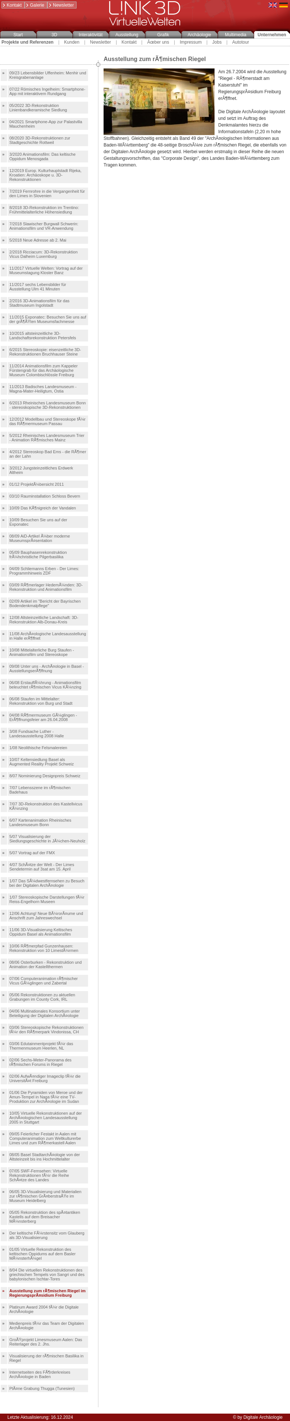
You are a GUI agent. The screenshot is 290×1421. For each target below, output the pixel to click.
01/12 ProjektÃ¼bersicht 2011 (36, 484)
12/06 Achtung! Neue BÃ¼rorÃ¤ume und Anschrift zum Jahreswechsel (46, 915)
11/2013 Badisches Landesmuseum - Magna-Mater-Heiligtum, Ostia (43, 388)
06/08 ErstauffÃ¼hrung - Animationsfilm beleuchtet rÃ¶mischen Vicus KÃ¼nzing (45, 684)
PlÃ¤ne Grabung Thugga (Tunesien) (42, 1388)
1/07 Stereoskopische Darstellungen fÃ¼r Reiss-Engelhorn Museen (46, 899)
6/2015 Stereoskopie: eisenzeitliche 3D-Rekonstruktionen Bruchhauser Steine (45, 351)
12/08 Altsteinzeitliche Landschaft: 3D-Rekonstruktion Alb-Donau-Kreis (43, 619)
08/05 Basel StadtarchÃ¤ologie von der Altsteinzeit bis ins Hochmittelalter (44, 1156)
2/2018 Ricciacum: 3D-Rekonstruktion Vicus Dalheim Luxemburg (43, 254)
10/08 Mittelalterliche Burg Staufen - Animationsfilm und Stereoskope (41, 652)
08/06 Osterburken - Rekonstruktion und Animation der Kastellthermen (45, 964)
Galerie (34, 5)
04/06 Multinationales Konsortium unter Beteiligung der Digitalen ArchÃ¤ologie (44, 1013)
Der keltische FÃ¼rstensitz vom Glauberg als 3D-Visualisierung (46, 1235)
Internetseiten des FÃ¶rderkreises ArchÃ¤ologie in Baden (39, 1374)
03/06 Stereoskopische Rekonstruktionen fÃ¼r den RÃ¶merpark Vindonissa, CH (46, 1029)
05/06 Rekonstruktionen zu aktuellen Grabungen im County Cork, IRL (42, 997)
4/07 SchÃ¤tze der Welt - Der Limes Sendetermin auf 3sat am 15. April (41, 866)
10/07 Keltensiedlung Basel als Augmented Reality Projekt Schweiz (41, 761)
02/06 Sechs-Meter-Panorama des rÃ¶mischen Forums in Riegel (40, 1062)
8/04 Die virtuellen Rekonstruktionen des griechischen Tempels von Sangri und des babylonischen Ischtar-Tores (46, 1274)
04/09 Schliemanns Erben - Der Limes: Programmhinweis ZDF (44, 570)
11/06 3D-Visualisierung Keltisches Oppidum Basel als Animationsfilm (40, 931)
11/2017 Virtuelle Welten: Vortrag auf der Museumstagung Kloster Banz (45, 270)
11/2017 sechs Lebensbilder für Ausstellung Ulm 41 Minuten (37, 286)
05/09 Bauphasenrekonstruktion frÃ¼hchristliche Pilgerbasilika (38, 554)
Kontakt (12, 5)
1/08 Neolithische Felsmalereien (38, 747)
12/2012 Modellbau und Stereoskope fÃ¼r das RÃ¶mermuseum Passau (47, 421)
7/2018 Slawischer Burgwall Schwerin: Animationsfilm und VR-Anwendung (43, 226)
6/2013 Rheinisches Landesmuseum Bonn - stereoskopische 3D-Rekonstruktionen (47, 405)
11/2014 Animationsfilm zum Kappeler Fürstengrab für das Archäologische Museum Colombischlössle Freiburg (43, 370)
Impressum (191, 42)
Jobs (217, 42)
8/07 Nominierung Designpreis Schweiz (44, 776)
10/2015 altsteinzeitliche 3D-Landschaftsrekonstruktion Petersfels (42, 335)
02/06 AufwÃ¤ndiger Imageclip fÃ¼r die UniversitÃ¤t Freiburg (45, 1078)
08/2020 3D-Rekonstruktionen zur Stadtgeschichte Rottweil (39, 140)
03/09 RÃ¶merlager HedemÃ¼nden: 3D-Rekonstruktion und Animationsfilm (46, 587)
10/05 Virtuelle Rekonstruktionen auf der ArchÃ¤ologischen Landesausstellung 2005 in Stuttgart (45, 1117)
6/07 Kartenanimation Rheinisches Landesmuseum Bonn (40, 822)
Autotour (240, 42)
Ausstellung (126, 34)
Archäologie (199, 34)
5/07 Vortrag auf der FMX (32, 853)
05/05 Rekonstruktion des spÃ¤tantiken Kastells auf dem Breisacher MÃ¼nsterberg (44, 1216)
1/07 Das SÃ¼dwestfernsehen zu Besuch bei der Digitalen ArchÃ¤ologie (46, 883)
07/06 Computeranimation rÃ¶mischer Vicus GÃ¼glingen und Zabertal (43, 980)
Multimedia (235, 34)
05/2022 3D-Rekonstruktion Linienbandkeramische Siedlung (38, 107)
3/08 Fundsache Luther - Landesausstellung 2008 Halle (36, 733)
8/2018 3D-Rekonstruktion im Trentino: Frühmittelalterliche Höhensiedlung (44, 209)
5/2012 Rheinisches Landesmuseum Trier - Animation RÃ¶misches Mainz (46, 437)
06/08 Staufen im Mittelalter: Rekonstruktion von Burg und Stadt (40, 701)
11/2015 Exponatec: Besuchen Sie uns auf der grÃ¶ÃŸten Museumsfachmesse (47, 319)
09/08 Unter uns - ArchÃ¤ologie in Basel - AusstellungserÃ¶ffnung (46, 668)
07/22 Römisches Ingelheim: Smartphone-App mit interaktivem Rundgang (47, 91)
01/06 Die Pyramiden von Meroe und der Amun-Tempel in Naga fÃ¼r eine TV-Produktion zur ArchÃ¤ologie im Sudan (45, 1097)
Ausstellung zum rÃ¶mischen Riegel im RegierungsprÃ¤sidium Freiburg (47, 1293)
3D (54, 34)
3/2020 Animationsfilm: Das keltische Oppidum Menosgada (42, 156)
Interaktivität (91, 34)
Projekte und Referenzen (27, 42)
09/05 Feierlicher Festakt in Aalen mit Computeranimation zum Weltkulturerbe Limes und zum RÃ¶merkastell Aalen (45, 1138)
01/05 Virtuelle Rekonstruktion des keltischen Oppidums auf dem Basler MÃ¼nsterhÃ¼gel (42, 1253)
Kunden (71, 42)
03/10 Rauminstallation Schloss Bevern (44, 496)
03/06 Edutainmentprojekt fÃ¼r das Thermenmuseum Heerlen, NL (41, 1045)
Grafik (163, 34)
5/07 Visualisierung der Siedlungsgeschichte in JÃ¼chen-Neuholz (47, 838)
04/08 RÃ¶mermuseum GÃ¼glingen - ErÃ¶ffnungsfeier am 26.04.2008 (43, 717)
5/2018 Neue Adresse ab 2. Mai (37, 240)
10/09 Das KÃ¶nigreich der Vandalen (42, 508)
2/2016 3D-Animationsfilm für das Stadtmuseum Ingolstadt (39, 303)
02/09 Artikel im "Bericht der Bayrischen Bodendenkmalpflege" (45, 603)
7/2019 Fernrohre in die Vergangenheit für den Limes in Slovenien (47, 193)
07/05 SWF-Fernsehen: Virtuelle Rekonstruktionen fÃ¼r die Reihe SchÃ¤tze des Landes (39, 1175)
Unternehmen (271, 34)
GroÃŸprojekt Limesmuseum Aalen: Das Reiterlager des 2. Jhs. (45, 1341)
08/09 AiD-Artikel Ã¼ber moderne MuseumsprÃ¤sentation (39, 538)
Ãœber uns (158, 42)
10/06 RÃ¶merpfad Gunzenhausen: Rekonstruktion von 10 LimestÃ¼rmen (43, 948)
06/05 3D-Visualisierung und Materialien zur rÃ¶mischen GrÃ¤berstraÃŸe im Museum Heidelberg (45, 1196)
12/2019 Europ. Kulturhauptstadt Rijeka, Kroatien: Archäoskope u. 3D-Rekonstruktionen (45, 175)
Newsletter (61, 5)
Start (18, 34)
